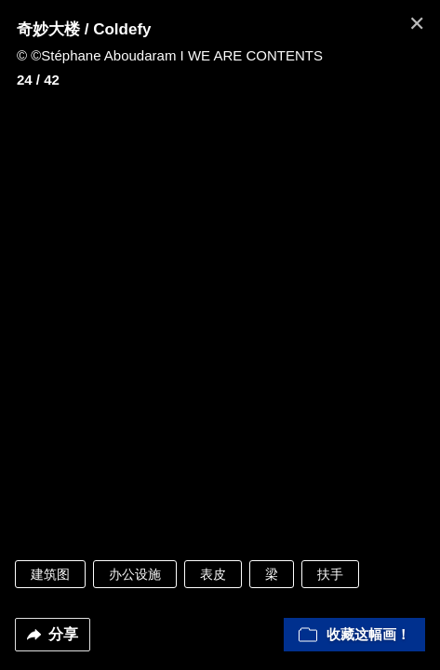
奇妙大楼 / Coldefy (84, 29)
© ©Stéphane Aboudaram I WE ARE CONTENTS (170, 55)
